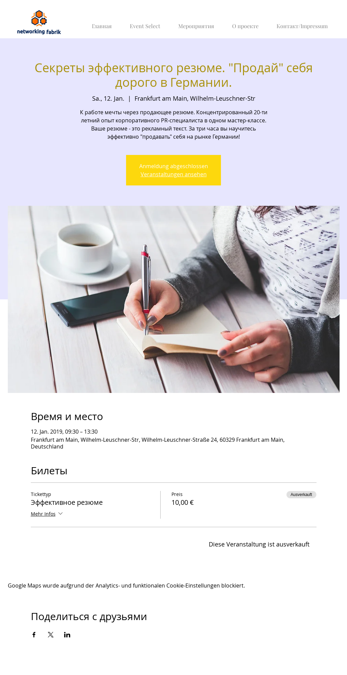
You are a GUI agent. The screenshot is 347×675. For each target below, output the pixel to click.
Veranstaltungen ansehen (174, 174)
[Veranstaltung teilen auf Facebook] (34, 634)
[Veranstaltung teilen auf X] (50, 634)
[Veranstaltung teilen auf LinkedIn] (67, 634)
